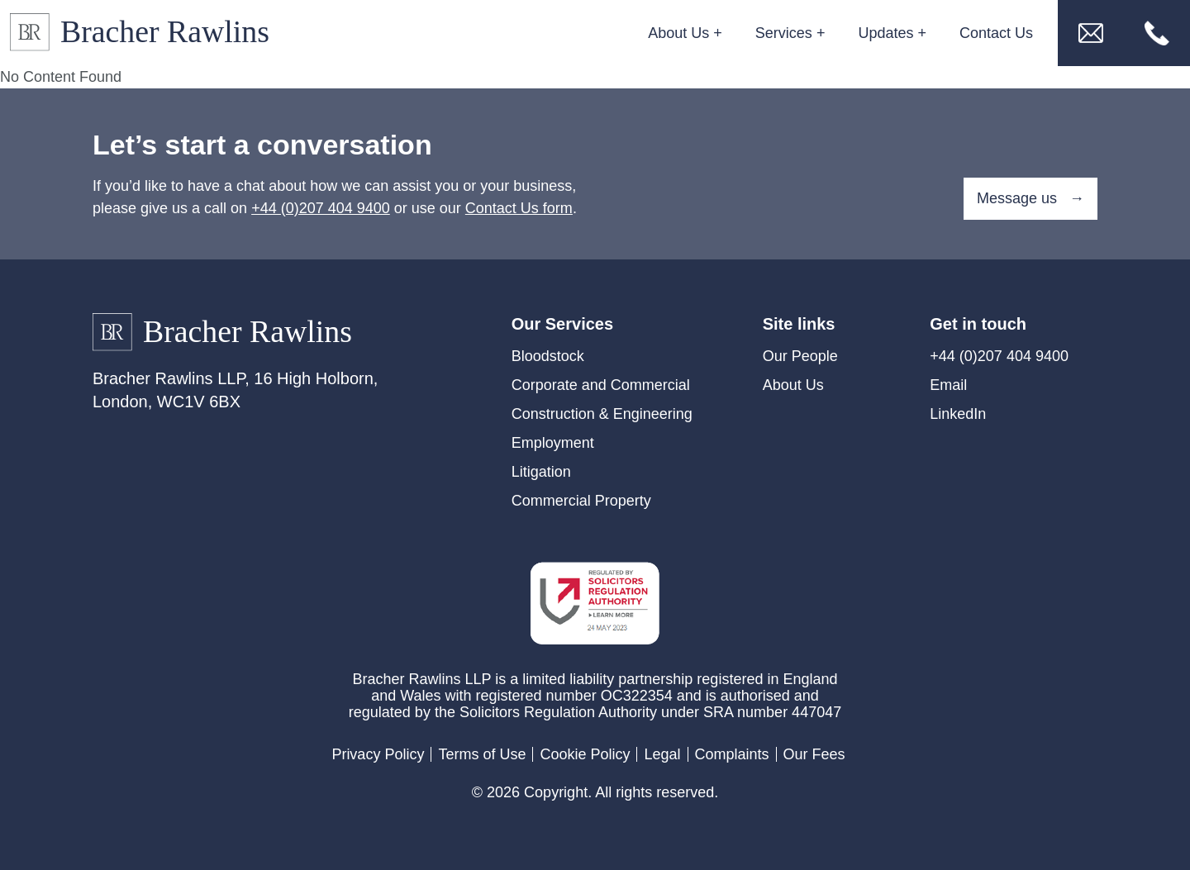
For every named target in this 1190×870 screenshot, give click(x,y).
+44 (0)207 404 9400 (320, 208)
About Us (793, 385)
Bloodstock (548, 356)
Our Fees (814, 754)
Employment (553, 443)
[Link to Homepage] (146, 33)
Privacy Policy (377, 754)
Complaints (732, 754)
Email (948, 385)
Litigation (541, 472)
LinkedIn (958, 414)
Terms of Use (482, 754)
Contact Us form (519, 208)
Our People (800, 356)
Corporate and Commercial (601, 385)
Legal (662, 754)
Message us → (1030, 198)
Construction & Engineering (602, 414)
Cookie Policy (585, 754)
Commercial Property (581, 500)
